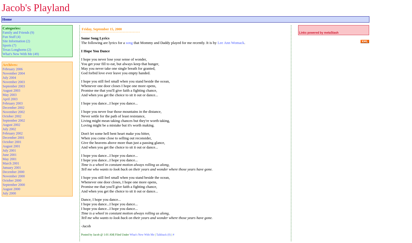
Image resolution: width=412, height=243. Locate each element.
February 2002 (13, 133)
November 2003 (14, 82)
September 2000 (14, 185)
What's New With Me (142, 234)
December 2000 (13, 172)
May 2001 (10, 159)
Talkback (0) (163, 234)
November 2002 (14, 112)
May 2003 (10, 95)
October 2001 (12, 142)
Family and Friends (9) (18, 33)
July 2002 (9, 129)
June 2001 (10, 155)
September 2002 (14, 120)
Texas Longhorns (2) (17, 50)
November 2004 (14, 73)
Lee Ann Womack (230, 43)
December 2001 (13, 138)
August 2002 (11, 125)
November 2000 (14, 176)
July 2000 (9, 193)
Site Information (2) (16, 41)
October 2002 (12, 116)
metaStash (331, 32)
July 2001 (9, 150)
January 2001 (12, 168)
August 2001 (11, 146)
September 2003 (14, 86)
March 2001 (11, 163)
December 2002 (13, 108)
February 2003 (13, 103)
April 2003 (10, 99)
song (129, 43)
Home (7, 19)
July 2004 (9, 78)
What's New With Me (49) (21, 54)
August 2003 (11, 91)
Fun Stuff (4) (11, 37)
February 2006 (13, 69)
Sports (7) (9, 45)
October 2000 (12, 180)
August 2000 (11, 189)
